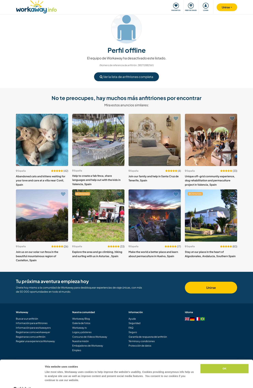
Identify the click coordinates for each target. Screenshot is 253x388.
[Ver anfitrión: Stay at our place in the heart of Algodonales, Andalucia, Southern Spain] (211, 215)
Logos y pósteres (82, 332)
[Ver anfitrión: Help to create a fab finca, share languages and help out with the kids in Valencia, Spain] (98, 140)
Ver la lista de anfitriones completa (126, 77)
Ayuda (132, 318)
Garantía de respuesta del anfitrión (148, 336)
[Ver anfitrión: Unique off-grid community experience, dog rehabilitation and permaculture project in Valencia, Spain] (211, 140)
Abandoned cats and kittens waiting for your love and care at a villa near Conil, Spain (40, 180)
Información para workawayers (33, 327)
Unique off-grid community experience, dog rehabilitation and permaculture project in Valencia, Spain (210, 180)
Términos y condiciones (142, 341)
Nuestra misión (80, 341)
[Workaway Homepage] (36, 6)
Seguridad (134, 323)
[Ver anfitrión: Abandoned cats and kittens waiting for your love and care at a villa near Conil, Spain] (42, 140)
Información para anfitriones (31, 323)
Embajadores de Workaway (87, 345)
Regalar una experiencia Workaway (35, 341)
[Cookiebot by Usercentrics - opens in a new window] (22, 381)
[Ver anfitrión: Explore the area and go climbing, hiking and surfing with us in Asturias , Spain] (98, 215)
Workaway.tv (79, 327)
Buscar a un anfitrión (27, 318)
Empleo (76, 350)
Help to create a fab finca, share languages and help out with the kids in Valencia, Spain (96, 180)
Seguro (133, 332)
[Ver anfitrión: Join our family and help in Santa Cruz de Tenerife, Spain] (155, 140)
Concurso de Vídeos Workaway (89, 336)
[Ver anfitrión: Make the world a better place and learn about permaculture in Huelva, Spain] (155, 215)
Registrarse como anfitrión (30, 336)
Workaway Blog (81, 318)
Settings (50, 381)
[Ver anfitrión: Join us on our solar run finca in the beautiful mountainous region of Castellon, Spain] (42, 215)
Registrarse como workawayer (33, 332)
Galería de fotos (81, 323)
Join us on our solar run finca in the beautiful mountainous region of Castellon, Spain (37, 256)
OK (225, 360)
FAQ (131, 327)
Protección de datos (140, 345)
